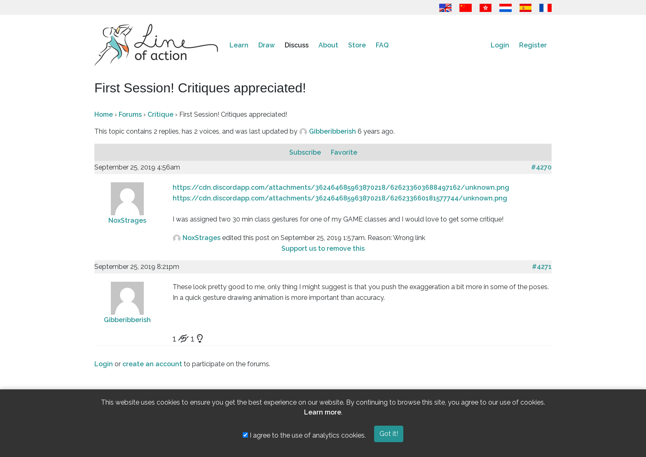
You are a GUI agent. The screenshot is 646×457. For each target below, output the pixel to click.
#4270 (541, 167)
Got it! (388, 434)
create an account (152, 364)
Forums (130, 114)
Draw (266, 45)
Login (500, 45)
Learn (238, 45)
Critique (160, 114)
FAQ (382, 45)
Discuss (297, 45)
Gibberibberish (333, 131)
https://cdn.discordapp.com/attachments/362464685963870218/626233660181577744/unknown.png (340, 198)
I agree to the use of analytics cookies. (304, 435)
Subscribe (306, 152)
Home (103, 114)
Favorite (344, 152)
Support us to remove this (323, 248)
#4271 (542, 267)
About (328, 45)
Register (533, 45)
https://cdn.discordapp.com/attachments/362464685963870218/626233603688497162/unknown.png (341, 187)
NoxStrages (127, 220)
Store (357, 45)
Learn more (322, 412)
